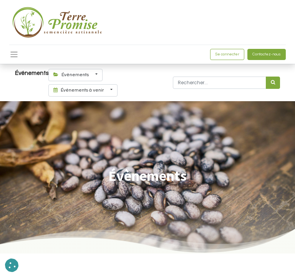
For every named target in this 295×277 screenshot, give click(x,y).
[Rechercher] (273, 83)
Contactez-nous (266, 54)
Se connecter (227, 54)
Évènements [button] (71, 74)
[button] (11, 265)
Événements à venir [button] (79, 90)
